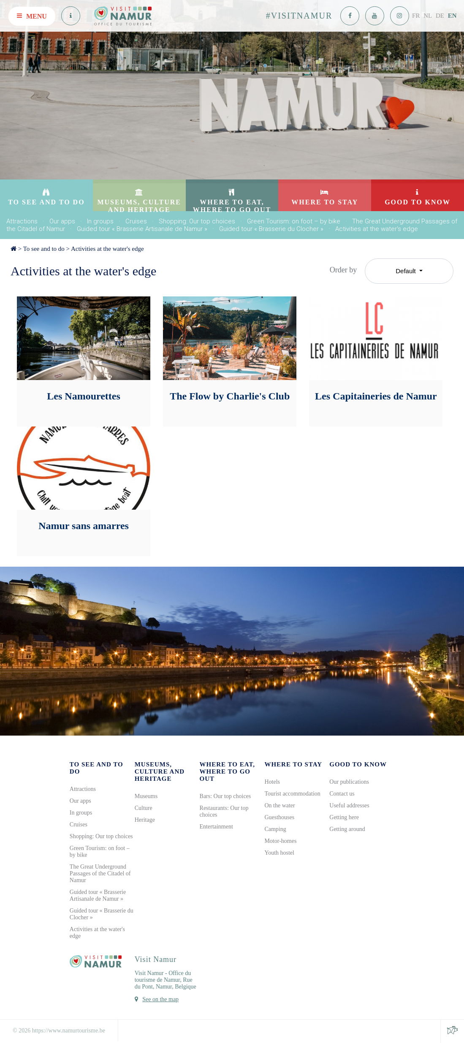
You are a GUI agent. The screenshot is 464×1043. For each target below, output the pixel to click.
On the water (279, 805)
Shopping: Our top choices (197, 221)
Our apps (62, 221)
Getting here (344, 817)
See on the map (160, 999)
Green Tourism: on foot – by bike (293, 221)
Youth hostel (279, 853)
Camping (275, 829)
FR (416, 15)
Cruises (136, 221)
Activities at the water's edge (376, 229)
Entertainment (216, 826)
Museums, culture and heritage (160, 771)
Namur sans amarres (83, 525)
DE (440, 15)
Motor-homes (280, 841)
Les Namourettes (83, 396)
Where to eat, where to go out (227, 771)
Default (407, 270)
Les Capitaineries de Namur (376, 396)
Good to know (358, 764)
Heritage (145, 820)
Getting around (347, 829)
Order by (343, 270)
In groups (100, 221)
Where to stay (293, 764)
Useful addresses (349, 805)
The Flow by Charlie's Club (230, 396)
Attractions (22, 221)
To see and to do (44, 248)
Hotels (272, 782)
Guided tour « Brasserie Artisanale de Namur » (142, 229)
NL (427, 15)
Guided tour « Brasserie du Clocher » (271, 229)
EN (452, 15)
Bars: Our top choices (225, 796)
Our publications (349, 782)
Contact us (342, 793)
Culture (143, 808)
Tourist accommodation (292, 793)
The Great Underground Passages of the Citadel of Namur (100, 873)
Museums (146, 796)
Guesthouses (279, 817)
